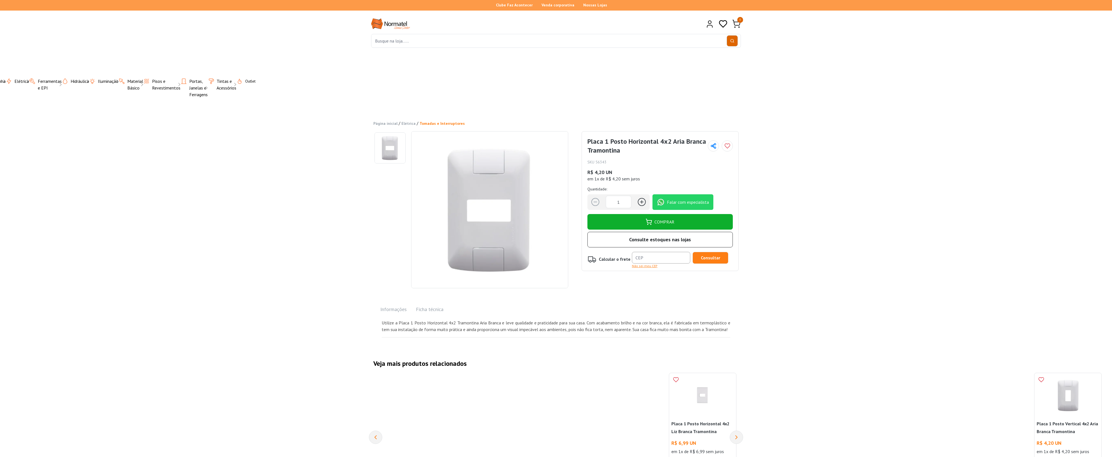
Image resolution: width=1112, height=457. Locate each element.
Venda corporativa (558, 5)
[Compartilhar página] (713, 145)
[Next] (736, 437)
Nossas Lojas (595, 5)
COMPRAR (660, 221)
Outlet (242, 81)
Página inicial (385, 123)
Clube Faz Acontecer (514, 5)
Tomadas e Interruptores (442, 123)
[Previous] (375, 437)
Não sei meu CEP (644, 266)
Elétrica (408, 123)
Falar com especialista (683, 202)
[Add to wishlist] (727, 145)
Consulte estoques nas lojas (660, 239)
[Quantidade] (618, 202)
